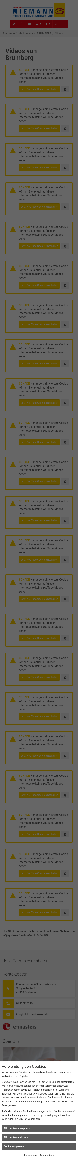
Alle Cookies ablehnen (16, 1137)
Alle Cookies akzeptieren (17, 1128)
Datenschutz (47, 1155)
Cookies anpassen (14, 1146)
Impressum (30, 1155)
